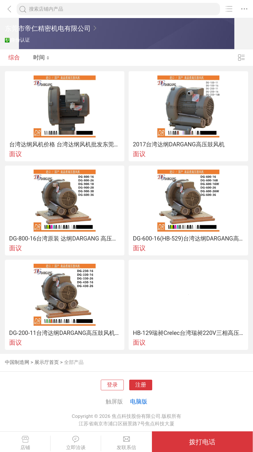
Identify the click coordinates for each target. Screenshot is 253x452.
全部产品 (74, 362)
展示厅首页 (46, 362)
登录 (112, 385)
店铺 (25, 443)
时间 (41, 57)
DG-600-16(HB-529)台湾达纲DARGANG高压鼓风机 (188, 238)
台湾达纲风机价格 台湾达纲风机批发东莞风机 (64, 144)
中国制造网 (17, 362)
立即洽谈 (75, 443)
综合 (14, 57)
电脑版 (138, 401)
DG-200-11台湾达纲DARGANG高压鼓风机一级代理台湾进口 (64, 333)
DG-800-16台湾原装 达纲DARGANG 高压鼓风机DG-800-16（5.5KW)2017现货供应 (64, 238)
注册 (140, 385)
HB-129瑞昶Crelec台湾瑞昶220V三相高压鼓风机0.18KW (188, 333)
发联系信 (126, 443)
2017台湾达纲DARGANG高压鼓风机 (179, 144)
